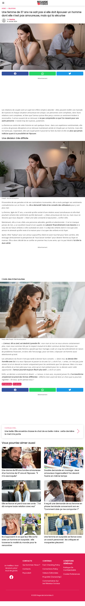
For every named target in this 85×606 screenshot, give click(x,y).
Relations (12, 8)
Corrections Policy (50, 569)
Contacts (27, 569)
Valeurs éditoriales (50, 573)
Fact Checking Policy (51, 565)
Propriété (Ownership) (51, 577)
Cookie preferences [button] (71, 574)
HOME (4, 8)
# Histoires (6, 384)
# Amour (17, 384)
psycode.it (27, 573)
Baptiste (12, 19)
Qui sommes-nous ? (31, 565)
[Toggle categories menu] (3, 3)
